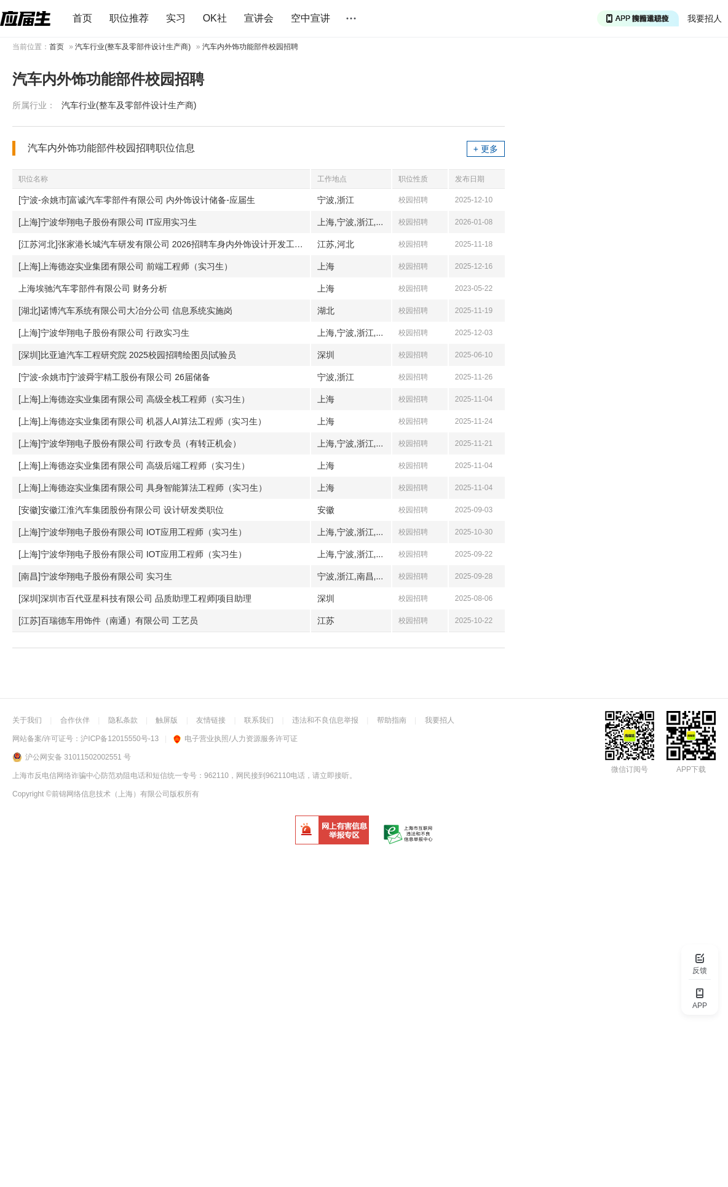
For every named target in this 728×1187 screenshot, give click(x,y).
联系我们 (259, 720)
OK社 (215, 18)
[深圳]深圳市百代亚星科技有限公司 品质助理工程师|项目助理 (134, 598)
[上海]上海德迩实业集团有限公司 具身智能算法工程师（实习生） (142, 488)
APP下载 (691, 769)
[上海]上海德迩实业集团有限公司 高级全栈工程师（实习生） (134, 399)
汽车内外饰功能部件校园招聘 (250, 46)
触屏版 (167, 720)
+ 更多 (485, 149)
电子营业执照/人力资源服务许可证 (235, 738)
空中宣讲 (310, 18)
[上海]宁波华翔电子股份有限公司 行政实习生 (103, 333)
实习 (176, 18)
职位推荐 (129, 18)
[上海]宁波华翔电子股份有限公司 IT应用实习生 (107, 222)
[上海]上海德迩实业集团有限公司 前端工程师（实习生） (125, 266)
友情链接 (211, 720)
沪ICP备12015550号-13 (120, 738)
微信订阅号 (629, 769)
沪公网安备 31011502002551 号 (78, 757)
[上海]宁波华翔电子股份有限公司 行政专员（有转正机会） (129, 443)
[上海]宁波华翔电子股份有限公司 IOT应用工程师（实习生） (132, 532)
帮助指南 (391, 720)
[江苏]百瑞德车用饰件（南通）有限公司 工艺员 (108, 620)
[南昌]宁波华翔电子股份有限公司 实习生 (95, 576)
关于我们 (27, 720)
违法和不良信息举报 (325, 720)
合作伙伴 (75, 720)
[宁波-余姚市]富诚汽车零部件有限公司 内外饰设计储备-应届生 (136, 200)
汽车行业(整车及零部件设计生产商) (133, 46)
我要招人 (704, 18)
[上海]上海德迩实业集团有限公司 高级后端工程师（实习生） (134, 465)
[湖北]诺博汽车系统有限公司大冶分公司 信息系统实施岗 (125, 311)
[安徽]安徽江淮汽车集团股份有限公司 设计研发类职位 (121, 510)
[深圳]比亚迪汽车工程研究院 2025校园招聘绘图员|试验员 (127, 355)
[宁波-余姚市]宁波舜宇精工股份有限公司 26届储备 (114, 377)
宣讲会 (259, 18)
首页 (82, 18)
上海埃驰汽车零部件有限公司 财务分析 (92, 288)
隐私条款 (123, 720)
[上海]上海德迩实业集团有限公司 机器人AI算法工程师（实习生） (142, 421)
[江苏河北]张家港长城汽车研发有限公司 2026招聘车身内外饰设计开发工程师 (164, 244)
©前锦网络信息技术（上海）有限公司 (108, 794)
